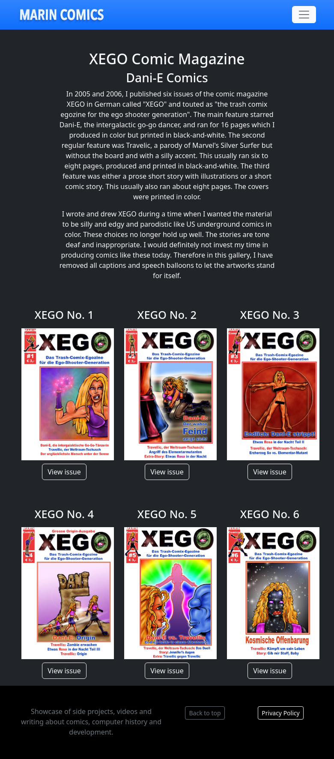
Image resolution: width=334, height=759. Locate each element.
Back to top (205, 713)
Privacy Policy (280, 713)
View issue (64, 472)
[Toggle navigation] (304, 14)
